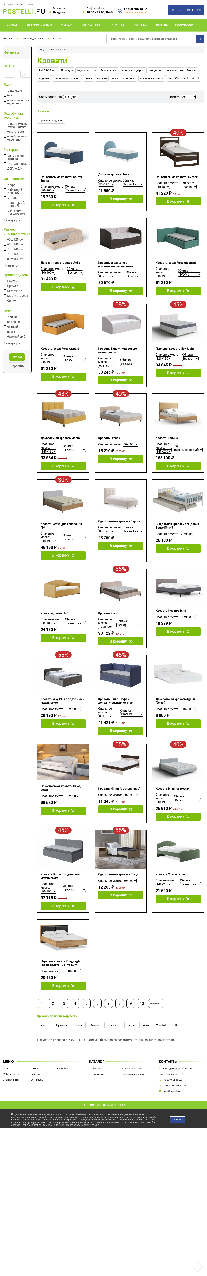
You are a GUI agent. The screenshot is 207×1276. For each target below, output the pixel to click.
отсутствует (15, 131)
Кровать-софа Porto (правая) (176, 265)
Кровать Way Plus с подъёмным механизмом (62, 718)
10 (142, 1032)
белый (12, 317)
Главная (7, 38)
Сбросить (17, 366)
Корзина (186, 10)
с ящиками (16, 90)
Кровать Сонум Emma (170, 898)
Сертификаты (11, 1108)
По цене (70, 97)
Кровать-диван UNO (54, 628)
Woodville (162, 1054)
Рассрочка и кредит (133, 1103)
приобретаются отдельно (18, 102)
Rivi (177, 1054)
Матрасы (67, 25)
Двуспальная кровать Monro (60, 447)
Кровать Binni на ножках (172, 809)
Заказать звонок (135, 12)
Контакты (59, 38)
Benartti (44, 1054)
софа (11, 185)
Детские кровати (40, 25)
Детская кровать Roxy (113, 174)
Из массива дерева (16, 157)
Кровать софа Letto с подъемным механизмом (115, 267)
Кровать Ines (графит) (171, 625)
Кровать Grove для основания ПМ (61, 537)
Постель (161, 25)
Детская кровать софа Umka (60, 265)
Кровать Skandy (109, 447)
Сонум (11, 300)
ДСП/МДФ (14, 168)
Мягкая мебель (93, 25)
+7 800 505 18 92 (135, 9)
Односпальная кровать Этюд (118, 898)
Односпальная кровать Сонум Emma (61, 178)
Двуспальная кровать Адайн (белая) (175, 718)
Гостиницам (36, 1108)
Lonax (145, 1054)
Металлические (19, 163)
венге (11, 331)
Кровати (13, 25)
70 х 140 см (15, 249)
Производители (187, 25)
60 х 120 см (15, 239)
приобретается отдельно (17, 138)
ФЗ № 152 (62, 1097)
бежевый (13, 322)
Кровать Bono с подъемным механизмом (117, 356)
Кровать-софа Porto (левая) (60, 354)
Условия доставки (32, 38)
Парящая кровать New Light (175, 354)
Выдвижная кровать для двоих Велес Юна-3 (177, 537)
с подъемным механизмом (17, 125)
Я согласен (177, 1149)
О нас (6, 1097)
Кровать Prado (108, 628)
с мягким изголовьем (16, 212)
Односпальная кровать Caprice (119, 533)
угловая (13, 197)
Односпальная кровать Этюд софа (61, 808)
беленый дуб (16, 336)
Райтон (12, 281)
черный (12, 326)
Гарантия (35, 1103)
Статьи (34, 1097)
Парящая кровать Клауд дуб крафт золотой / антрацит (60, 989)
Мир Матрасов (17, 295)
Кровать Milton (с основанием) (119, 809)
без (9, 95)
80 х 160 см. (15, 259)
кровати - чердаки (51, 120)
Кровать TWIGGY (167, 447)
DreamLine (14, 290)
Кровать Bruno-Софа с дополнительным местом (115, 718)
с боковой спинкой (15, 191)
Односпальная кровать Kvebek (177, 177)
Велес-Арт (113, 1054)
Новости (97, 1097)
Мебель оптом (11, 1103)
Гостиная (140, 25)
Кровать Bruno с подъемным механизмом (60, 899)
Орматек (13, 286)
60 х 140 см (15, 244)
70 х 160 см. (15, 254)
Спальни (118, 25)
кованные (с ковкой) (16, 204)
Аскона (95, 1054)
